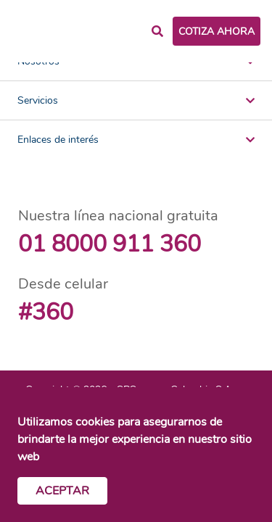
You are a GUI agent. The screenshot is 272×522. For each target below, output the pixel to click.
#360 (45, 312)
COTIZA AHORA (216, 31)
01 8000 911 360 (109, 244)
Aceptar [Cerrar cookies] (62, 491)
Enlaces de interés (136, 139)
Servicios (136, 100)
